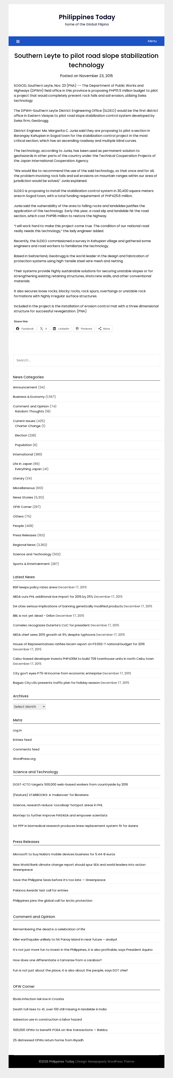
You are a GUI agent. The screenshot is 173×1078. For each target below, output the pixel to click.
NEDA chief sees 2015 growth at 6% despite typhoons (54, 634)
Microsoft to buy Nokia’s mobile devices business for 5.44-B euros (64, 854)
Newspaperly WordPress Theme (111, 1061)
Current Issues (24, 421)
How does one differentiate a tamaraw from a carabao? (57, 960)
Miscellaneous (24, 488)
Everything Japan (28, 469)
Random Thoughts (29, 411)
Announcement (25, 387)
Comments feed (26, 749)
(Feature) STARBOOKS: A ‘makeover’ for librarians (51, 795)
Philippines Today (87, 17)
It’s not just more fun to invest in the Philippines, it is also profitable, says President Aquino (83, 949)
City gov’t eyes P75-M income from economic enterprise (57, 673)
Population (23, 445)
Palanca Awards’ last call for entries (40, 890)
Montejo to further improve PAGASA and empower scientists (60, 815)
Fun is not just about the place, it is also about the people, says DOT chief (70, 970)
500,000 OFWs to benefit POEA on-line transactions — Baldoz (60, 1030)
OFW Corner (22, 507)
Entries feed (22, 739)
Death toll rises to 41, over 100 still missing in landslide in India (60, 1009)
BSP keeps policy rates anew (35, 587)
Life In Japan (22, 463)
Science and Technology (32, 554)
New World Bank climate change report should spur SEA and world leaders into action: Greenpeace (79, 867)
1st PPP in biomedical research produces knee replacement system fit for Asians (75, 826)
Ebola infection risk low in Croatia (38, 999)
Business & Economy (29, 396)
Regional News (24, 545)
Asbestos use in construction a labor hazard (47, 1019)
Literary (18, 478)
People (18, 526)
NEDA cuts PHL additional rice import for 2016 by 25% (53, 596)
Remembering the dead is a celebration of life (49, 929)
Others (18, 516)
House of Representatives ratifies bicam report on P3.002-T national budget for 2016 (79, 644)
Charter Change (28, 426)
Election (21, 435)
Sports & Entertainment (31, 564)
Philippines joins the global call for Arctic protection (52, 900)
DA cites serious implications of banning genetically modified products (68, 606)
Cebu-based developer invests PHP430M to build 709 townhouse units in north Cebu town (83, 658)
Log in (17, 730)
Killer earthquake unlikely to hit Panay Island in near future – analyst (65, 939)
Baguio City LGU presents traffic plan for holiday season (56, 682)
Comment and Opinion (31, 406)
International (23, 454)
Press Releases (24, 535)
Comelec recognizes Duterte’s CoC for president (51, 625)
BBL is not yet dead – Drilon (34, 615)
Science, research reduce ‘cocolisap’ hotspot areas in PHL (58, 805)
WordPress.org (24, 758)
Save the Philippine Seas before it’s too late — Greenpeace (59, 880)
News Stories (23, 497)
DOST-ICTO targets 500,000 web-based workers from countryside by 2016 (70, 784)
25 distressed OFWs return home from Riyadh (48, 1040)
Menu (152, 41)
